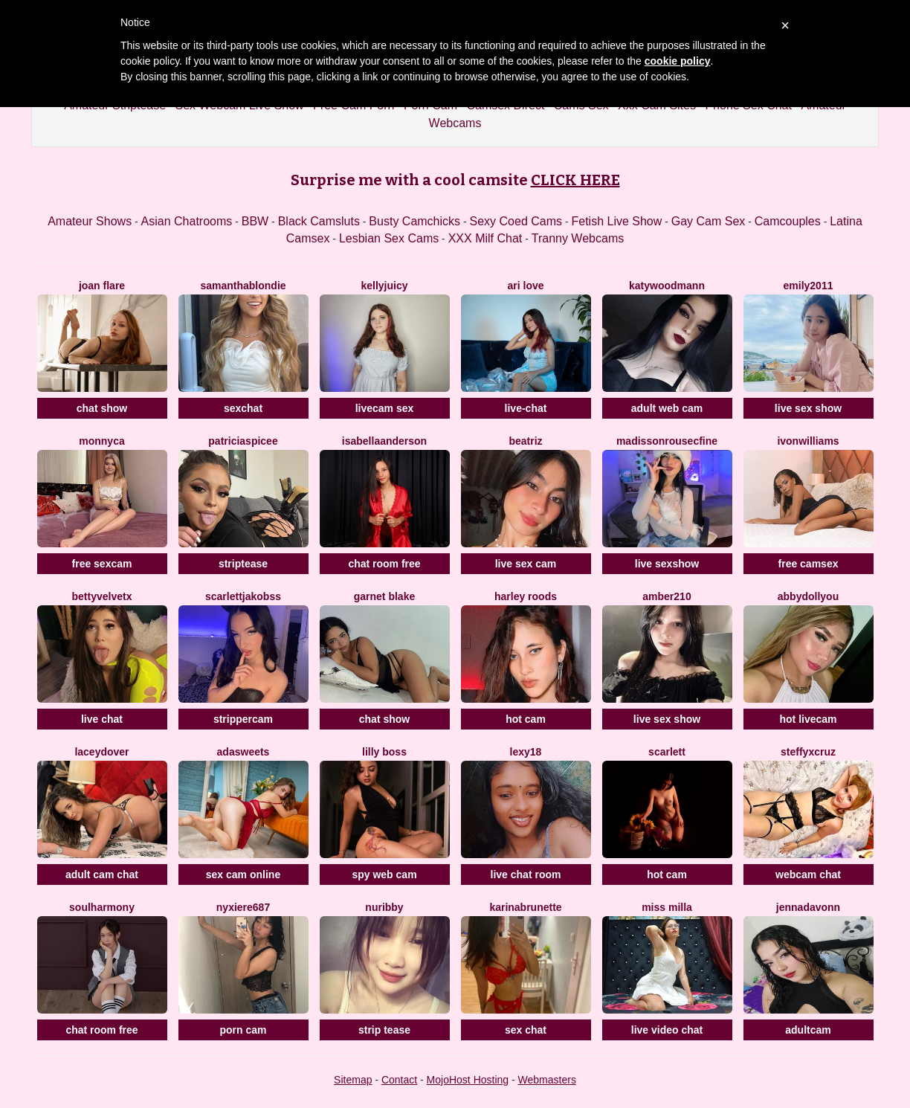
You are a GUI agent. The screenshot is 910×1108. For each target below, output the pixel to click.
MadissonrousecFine (666, 441)
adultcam (807, 1030)
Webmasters (547, 1080)
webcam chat (808, 874)
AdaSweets (243, 752)
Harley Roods (525, 596)
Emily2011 (808, 286)
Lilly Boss (384, 752)
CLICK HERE (575, 180)
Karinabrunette (525, 907)
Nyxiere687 (243, 907)
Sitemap (353, 1080)
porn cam (242, 1030)
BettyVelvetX (102, 596)
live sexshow (667, 564)
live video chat (667, 1030)
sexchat (243, 408)
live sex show (808, 408)
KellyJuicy (384, 286)
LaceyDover (101, 752)
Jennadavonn (808, 907)
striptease (243, 564)
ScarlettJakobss (243, 596)
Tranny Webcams (578, 238)
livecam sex (384, 408)
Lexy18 (526, 752)
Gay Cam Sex (708, 221)
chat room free (384, 564)
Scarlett (666, 752)
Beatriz (525, 441)
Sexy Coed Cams (516, 221)
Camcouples (788, 221)
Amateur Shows (90, 221)
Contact (399, 1080)
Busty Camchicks (414, 221)
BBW (255, 221)
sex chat (525, 1030)
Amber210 (666, 596)
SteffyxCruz (808, 752)
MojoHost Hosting (468, 1080)
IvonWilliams (808, 441)
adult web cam (667, 408)
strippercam (243, 719)
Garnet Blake (384, 596)
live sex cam (526, 564)
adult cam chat (101, 874)
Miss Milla (667, 907)
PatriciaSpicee (242, 441)
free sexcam (102, 564)
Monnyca (101, 441)
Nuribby (384, 907)
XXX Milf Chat (485, 238)
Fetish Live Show (616, 221)
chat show (102, 408)
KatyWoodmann (667, 286)
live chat (102, 719)
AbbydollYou (808, 596)
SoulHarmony (102, 907)
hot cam (526, 719)
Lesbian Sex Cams (389, 238)
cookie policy (678, 61)
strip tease (384, 1030)
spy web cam (384, 874)
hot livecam (807, 719)
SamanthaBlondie (242, 286)
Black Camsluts (319, 221)
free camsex (808, 564)
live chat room (526, 874)
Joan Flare (102, 286)
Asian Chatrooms (187, 221)
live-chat (526, 408)
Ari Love (525, 286)
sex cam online (243, 874)
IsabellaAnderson (384, 441)
